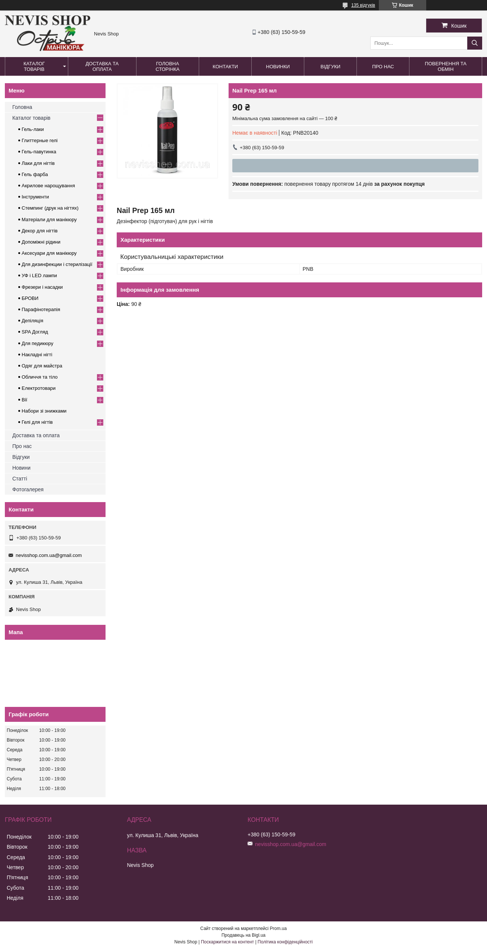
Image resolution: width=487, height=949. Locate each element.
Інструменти (35, 197)
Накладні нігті (37, 354)
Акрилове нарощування (48, 185)
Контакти (225, 66)
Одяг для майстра (42, 366)
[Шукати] (474, 43)
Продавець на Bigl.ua (243, 935)
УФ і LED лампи (39, 275)
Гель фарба (35, 174)
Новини (21, 468)
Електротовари (39, 388)
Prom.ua (278, 928)
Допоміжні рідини (41, 242)
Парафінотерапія (41, 309)
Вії (24, 400)
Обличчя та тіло (39, 377)
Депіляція (32, 320)
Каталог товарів (34, 66)
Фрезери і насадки (42, 287)
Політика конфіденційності (285, 942)
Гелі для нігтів (37, 422)
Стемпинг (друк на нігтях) (50, 208)
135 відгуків (363, 5)
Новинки (278, 66)
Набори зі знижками (44, 411)
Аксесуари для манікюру (49, 253)
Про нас (383, 66)
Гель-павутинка (39, 151)
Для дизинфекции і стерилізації (57, 264)
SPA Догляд (35, 332)
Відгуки (330, 66)
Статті (19, 479)
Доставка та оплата (102, 66)
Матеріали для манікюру (49, 219)
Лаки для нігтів (38, 163)
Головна (22, 107)
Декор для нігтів (39, 231)
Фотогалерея (28, 489)
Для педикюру (37, 343)
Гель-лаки (33, 129)
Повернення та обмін (445, 66)
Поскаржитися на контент (227, 942)
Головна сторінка (167, 66)
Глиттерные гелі (39, 140)
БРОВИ (30, 298)
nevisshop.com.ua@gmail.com (49, 555)
